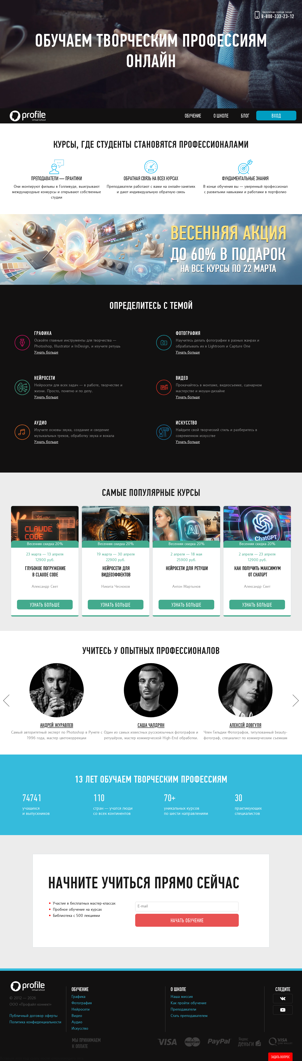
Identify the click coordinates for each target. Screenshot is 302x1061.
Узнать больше (46, 353)
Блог (245, 116)
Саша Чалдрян (151, 725)
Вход (276, 116)
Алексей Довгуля (245, 725)
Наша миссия (182, 997)
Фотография (81, 1003)
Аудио (76, 1022)
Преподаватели (183, 1010)
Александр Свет (45, 587)
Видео (76, 1016)
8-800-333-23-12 (277, 16)
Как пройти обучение (188, 1003)
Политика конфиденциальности (35, 1022)
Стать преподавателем (189, 1016)
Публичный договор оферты (33, 1016)
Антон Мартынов (186, 587)
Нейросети (80, 1010)
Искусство (79, 1029)
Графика (78, 997)
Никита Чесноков (115, 587)
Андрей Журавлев (56, 725)
